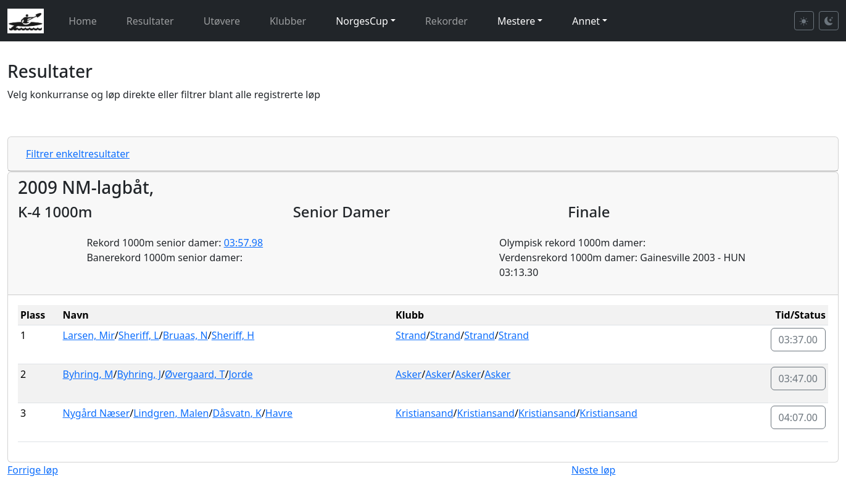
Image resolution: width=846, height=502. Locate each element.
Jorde (240, 374)
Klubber (288, 21)
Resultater (150, 21)
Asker (408, 374)
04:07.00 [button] (798, 417)
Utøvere (222, 21)
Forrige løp (32, 470)
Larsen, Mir (89, 335)
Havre (278, 413)
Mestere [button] (516, 21)
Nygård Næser (96, 413)
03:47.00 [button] (798, 378)
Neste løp (593, 470)
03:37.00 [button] (798, 339)
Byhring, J (139, 374)
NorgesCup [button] (362, 21)
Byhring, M (88, 374)
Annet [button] (586, 21)
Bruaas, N (185, 335)
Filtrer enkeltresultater (78, 154)
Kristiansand (424, 413)
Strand (411, 335)
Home (82, 21)
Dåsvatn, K (236, 413)
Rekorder (446, 21)
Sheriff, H (233, 335)
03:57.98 (243, 242)
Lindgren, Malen (171, 413)
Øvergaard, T (195, 374)
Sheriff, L (138, 335)
